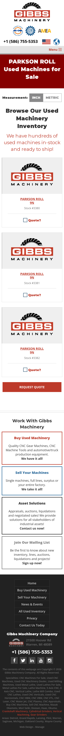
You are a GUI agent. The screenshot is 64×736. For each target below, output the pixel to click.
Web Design (26, 727)
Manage (39, 727)
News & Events (32, 604)
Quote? (34, 220)
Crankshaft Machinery (15, 711)
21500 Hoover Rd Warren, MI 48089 (39, 642)
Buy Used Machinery (32, 590)
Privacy (32, 618)
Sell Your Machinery (32, 597)
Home (32, 583)
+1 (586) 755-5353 (20, 41)
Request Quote (32, 387)
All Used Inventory (32, 611)
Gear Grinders (39, 714)
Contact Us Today (32, 625)
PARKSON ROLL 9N (32, 201)
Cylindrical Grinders (40, 711)
